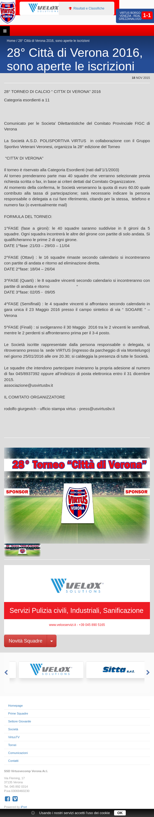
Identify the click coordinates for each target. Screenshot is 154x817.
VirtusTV (14, 737)
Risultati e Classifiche (86, 8)
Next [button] (148, 672)
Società (13, 729)
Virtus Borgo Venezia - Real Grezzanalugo (130, 15)
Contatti (13, 760)
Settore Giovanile (19, 721)
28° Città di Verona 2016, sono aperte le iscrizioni (53, 41)
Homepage (15, 705)
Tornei (12, 745)
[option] (42, 8)
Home (11, 41)
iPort (24, 807)
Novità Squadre (25, 641)
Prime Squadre (18, 713)
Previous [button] (5, 672)
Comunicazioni (18, 752)
